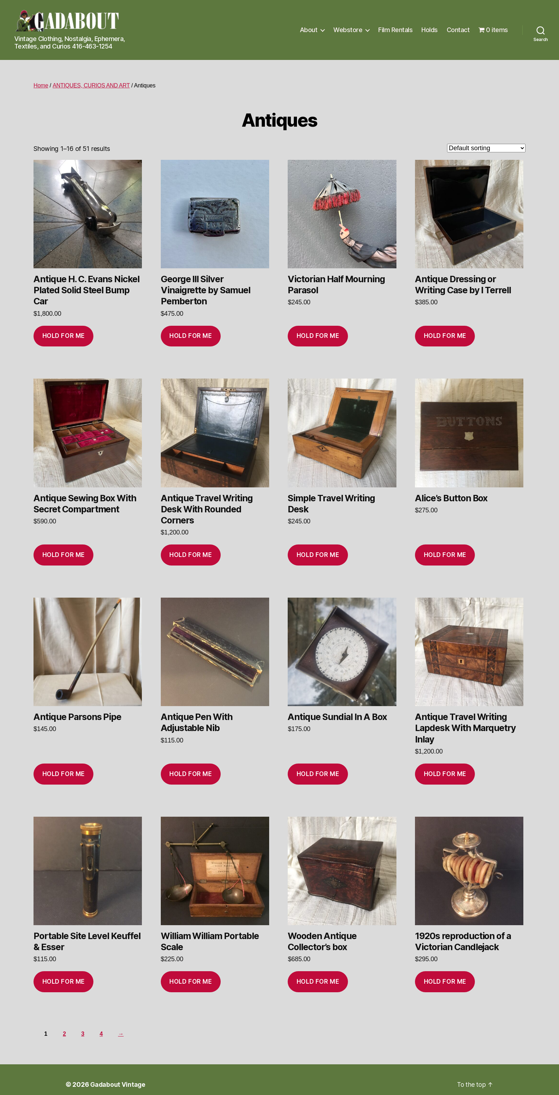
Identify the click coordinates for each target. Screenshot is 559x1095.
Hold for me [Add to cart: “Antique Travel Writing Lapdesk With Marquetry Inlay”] (445, 773)
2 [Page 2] (64, 1034)
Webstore (347, 30)
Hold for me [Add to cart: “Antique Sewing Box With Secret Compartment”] (63, 554)
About (309, 30)
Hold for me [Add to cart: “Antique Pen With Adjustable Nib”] (190, 773)
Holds (429, 30)
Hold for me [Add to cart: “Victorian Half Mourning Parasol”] (318, 335)
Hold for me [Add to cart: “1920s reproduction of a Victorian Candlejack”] (445, 981)
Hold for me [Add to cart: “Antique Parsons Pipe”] (63, 773)
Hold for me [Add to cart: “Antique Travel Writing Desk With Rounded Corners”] (190, 554)
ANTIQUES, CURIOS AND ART (91, 85)
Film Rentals (395, 30)
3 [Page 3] (83, 1034)
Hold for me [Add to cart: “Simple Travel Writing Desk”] (318, 554)
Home (41, 85)
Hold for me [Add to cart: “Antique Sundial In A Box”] (318, 773)
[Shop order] (486, 148)
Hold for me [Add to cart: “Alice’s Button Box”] (445, 554)
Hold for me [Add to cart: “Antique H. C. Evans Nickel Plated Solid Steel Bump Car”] (63, 335)
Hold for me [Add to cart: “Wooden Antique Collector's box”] (318, 981)
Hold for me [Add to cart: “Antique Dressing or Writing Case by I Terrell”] (445, 335)
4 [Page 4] (102, 1034)
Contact (458, 30)
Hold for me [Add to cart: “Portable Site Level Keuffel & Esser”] (63, 981)
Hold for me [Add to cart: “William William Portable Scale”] (190, 981)
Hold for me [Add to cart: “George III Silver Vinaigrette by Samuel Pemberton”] (190, 335)
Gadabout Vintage (118, 1084)
